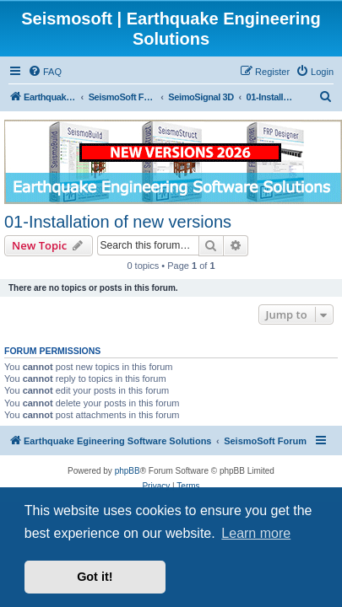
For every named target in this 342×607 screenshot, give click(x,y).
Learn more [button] (255, 533)
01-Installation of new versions (117, 221)
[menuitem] (45, 72)
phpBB (127, 470)
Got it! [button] (94, 576)
